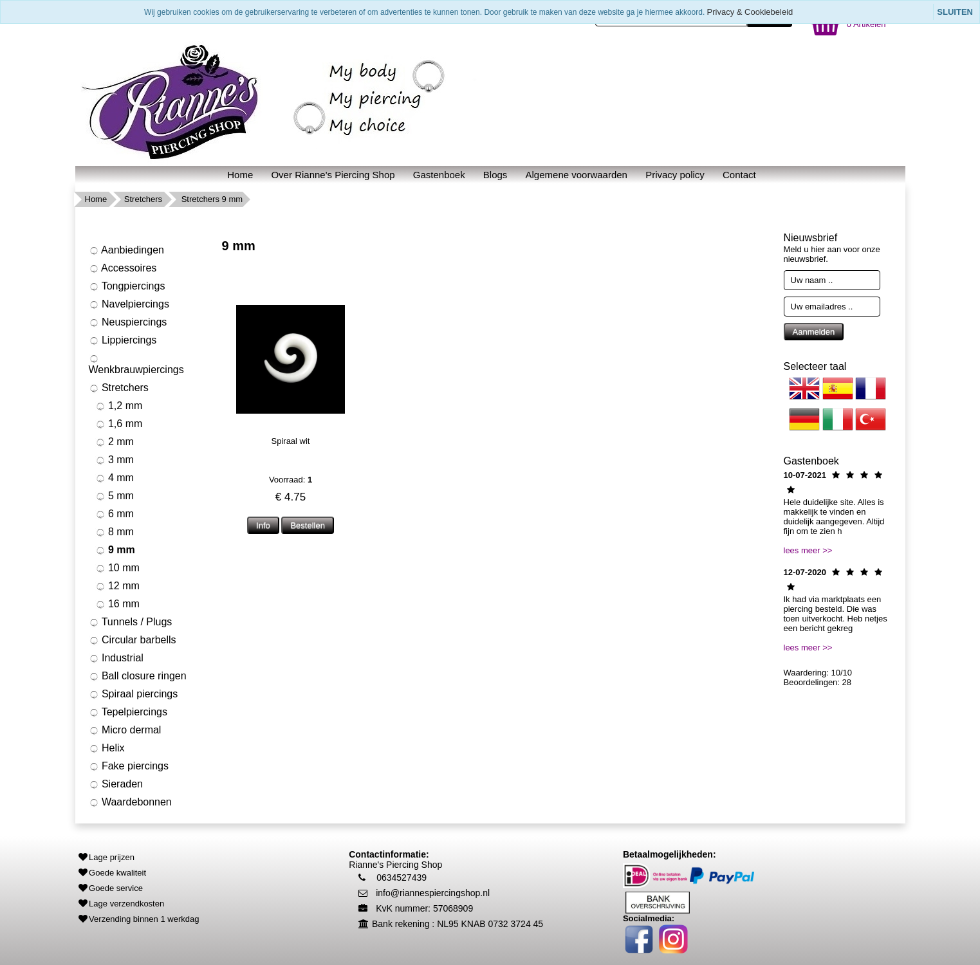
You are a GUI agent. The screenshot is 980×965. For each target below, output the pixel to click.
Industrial (116, 658)
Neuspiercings (128, 322)
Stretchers (143, 199)
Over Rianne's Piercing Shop (332, 174)
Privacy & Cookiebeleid (750, 12)
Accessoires (123, 268)
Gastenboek (439, 174)
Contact (739, 174)
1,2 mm (119, 406)
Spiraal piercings (133, 694)
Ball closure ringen (138, 676)
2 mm (114, 442)
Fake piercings (129, 766)
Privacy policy (675, 174)
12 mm (117, 586)
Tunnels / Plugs (130, 622)
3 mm (114, 460)
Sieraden (116, 784)
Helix (107, 748)
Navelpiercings (129, 304)
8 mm (114, 532)
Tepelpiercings (128, 712)
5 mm (114, 496)
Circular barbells (132, 640)
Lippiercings (123, 340)
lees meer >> (808, 550)
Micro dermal (125, 730)
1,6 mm (119, 424)
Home (240, 174)
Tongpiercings (127, 286)
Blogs (495, 174)
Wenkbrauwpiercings (136, 364)
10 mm (117, 568)
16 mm (117, 604)
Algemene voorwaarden (576, 174)
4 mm (114, 478)
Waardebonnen (130, 802)
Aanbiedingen (126, 250)
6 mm (114, 514)
